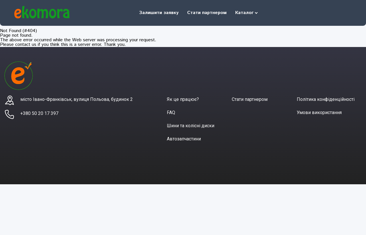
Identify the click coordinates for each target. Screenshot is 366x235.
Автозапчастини (184, 139)
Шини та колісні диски (190, 125)
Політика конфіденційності (326, 99)
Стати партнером (207, 12)
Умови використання (319, 112)
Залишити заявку (159, 12)
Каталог (244, 12)
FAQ (171, 112)
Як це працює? (183, 99)
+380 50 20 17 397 (39, 113)
